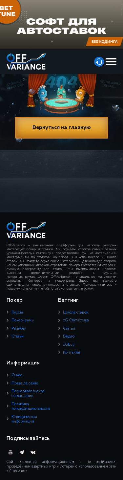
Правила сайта (24, 383)
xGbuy (68, 345)
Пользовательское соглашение (28, 393)
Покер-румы (22, 320)
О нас (16, 375)
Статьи (17, 336)
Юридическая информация (24, 419)
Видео (68, 336)
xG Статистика (76, 320)
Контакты (71, 353)
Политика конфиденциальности (30, 406)
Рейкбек (18, 329)
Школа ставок (75, 313)
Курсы (17, 313)
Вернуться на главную (61, 127)
